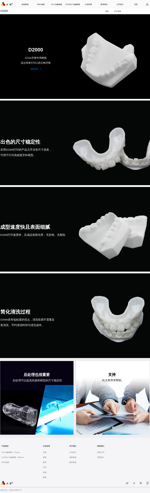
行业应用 (88, 4)
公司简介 (120, 4)
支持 (136, 4)
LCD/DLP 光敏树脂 (72, 4)
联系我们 (104, 4)
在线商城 (24, 4)
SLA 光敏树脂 (56, 4)
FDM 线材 (41, 4)
